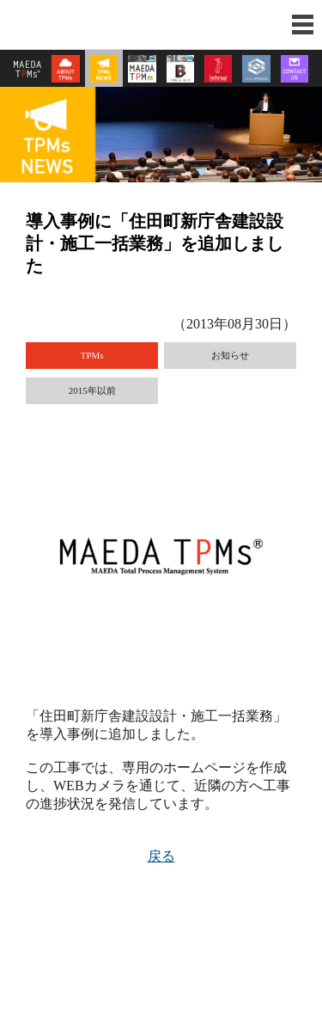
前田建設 (64, 24)
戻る (161, 856)
